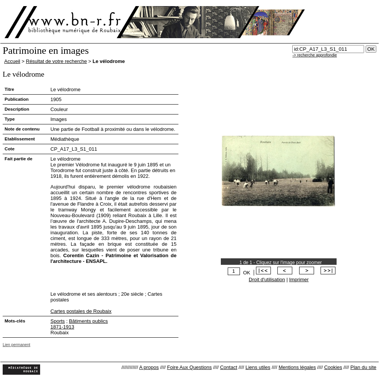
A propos (149, 367)
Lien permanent (16, 345)
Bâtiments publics (88, 321)
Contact (228, 367)
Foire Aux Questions (189, 367)
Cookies (333, 367)
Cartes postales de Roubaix (81, 311)
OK (246, 273)
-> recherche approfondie (314, 55)
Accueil (12, 61)
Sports (57, 321)
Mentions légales (297, 367)
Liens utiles (257, 367)
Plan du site (363, 367)
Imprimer (299, 279)
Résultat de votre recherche (56, 61)
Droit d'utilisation (267, 279)
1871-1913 (62, 327)
